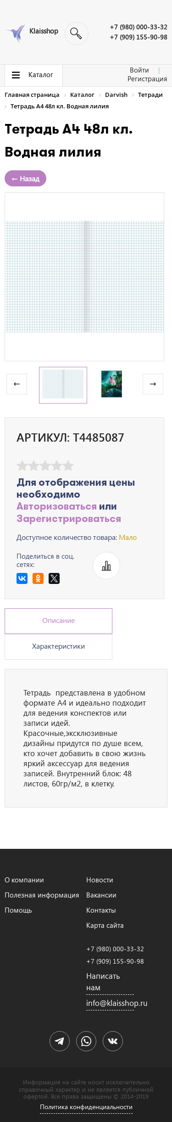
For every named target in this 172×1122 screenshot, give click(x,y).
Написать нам (103, 982)
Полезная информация (42, 895)
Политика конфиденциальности (86, 1106)
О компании (24, 879)
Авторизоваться (57, 507)
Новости (99, 879)
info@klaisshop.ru (110, 1003)
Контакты (101, 910)
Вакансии (101, 895)
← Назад (25, 178)
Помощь (18, 910)
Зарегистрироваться (69, 519)
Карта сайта (105, 925)
